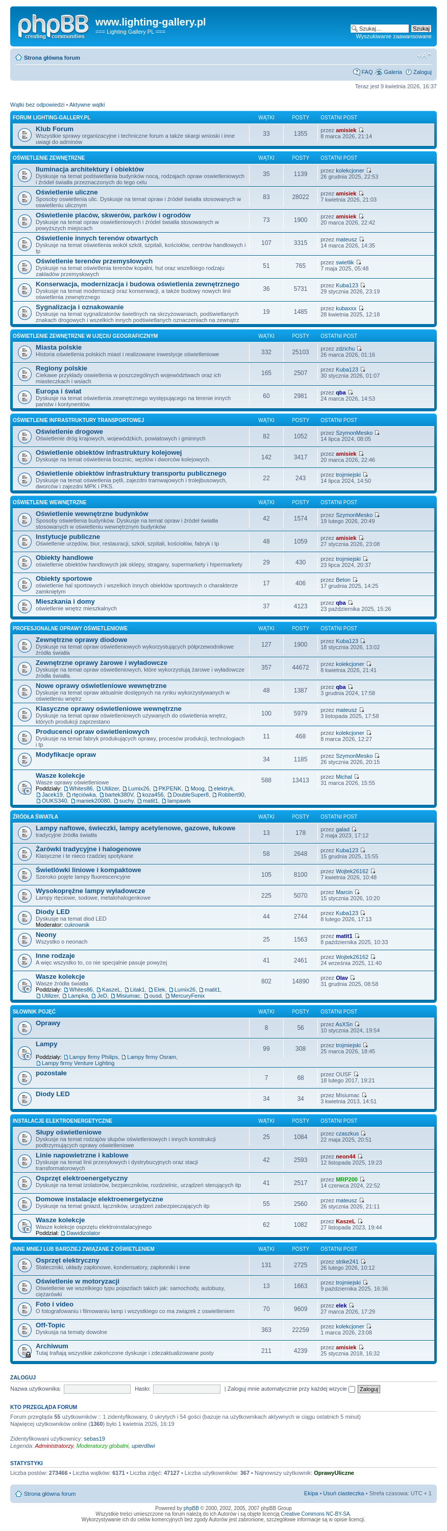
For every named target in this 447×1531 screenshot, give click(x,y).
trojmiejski (348, 475)
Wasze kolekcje (60, 775)
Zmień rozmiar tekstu (424, 55)
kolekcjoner (350, 170)
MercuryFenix (188, 996)
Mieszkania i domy (65, 601)
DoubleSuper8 (191, 795)
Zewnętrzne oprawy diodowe (82, 640)
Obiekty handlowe (64, 557)
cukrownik (76, 925)
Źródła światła (35, 817)
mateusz (346, 239)
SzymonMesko (354, 433)
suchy (126, 801)
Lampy (47, 1044)
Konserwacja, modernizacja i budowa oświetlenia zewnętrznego (137, 284)
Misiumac (128, 996)
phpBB (191, 1508)
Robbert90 (231, 795)
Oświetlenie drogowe (69, 431)
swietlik (345, 262)
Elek (159, 989)
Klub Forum (54, 129)
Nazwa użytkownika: (35, 1389)
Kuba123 (347, 285)
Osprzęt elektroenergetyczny (82, 1178)
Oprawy (48, 1023)
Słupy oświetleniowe (69, 1132)
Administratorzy (54, 1446)
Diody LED (53, 912)
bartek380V (119, 795)
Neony (46, 935)
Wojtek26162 (352, 871)
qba (341, 392)
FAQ (367, 72)
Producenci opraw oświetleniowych (93, 731)
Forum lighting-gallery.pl (51, 117)
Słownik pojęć (34, 1012)
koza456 (153, 795)
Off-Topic (50, 1325)
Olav (342, 978)
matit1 (150, 801)
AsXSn (344, 1024)
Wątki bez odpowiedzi (37, 105)
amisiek (346, 130)
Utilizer (110, 788)
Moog (197, 788)
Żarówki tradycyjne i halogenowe (88, 849)
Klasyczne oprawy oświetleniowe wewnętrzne (109, 708)
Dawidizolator (83, 1233)
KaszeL (111, 989)
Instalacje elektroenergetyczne (62, 1121)
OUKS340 (54, 801)
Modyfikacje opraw (66, 754)
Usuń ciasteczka (343, 1493)
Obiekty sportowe (64, 578)
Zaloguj (422, 72)
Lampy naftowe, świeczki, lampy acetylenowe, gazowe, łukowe (135, 828)
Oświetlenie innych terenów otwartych (97, 238)
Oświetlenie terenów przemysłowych (94, 261)
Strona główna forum (52, 58)
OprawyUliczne (334, 1473)
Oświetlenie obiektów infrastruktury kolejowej (109, 452)
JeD (102, 996)
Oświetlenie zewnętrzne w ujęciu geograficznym (85, 336)
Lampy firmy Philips (93, 1057)
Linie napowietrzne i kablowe (82, 1155)
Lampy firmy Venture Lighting (78, 1063)
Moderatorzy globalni (103, 1446)
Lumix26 (139, 788)
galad (343, 829)
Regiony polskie (61, 368)
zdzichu (345, 348)
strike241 (347, 1261)
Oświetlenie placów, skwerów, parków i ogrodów (113, 215)
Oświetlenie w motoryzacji (77, 1281)
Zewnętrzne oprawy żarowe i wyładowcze (101, 662)
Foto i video (54, 1304)
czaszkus (347, 1133)
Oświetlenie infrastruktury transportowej (78, 420)
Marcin (344, 892)
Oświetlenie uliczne (67, 192)
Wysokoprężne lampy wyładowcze (90, 891)
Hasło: (143, 1389)
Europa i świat (58, 391)
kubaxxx (346, 308)
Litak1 (137, 989)
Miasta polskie (59, 347)
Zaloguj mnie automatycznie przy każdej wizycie (291, 1389)
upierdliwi (143, 1446)
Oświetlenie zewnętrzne (49, 158)
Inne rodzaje (55, 955)
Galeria (393, 72)
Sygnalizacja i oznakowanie (79, 307)
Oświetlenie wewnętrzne (49, 502)
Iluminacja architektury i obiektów (90, 169)
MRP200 (347, 1179)
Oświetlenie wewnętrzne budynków (92, 513)
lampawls (179, 801)
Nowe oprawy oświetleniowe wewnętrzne (101, 685)
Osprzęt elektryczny (68, 1260)
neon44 (346, 1156)
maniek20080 (93, 801)
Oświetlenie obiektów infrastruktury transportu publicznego (131, 473)
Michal (344, 777)
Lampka (78, 996)
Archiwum (52, 1346)
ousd (156, 996)
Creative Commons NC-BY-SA (315, 1514)
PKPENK (170, 788)
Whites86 (81, 788)
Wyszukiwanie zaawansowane (394, 36)
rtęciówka (83, 795)
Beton (343, 580)
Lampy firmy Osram (151, 1057)
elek (341, 1305)
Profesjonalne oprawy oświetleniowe (70, 628)
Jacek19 (52, 795)
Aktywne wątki (87, 105)
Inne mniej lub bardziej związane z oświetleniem (84, 1249)
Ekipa (311, 1493)
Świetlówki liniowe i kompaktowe (88, 870)
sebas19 (94, 1439)
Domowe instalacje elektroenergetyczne (99, 1199)
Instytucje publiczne (68, 536)
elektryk (223, 788)
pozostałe (51, 1073)
